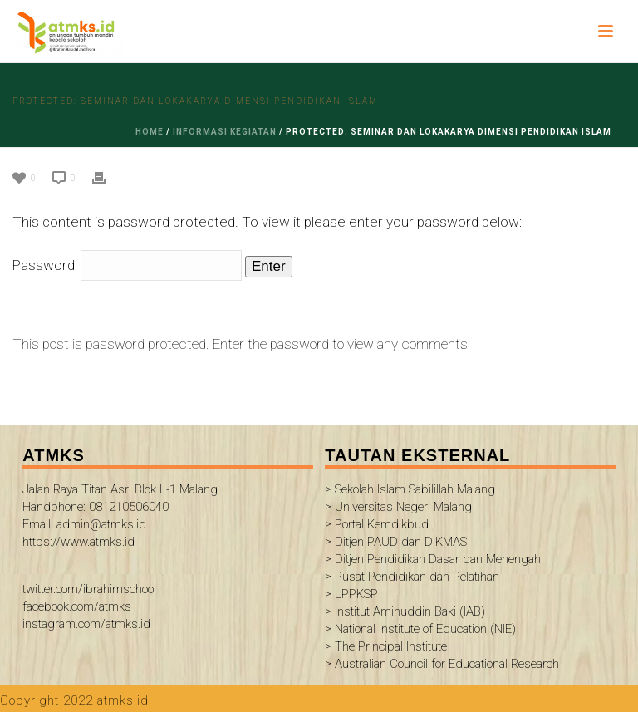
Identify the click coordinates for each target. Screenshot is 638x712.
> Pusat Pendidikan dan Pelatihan (412, 576)
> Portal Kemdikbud (377, 524)
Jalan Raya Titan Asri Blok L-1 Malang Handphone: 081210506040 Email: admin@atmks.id (120, 507)
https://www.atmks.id (78, 541)
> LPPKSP (351, 594)
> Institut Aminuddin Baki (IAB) (405, 611)
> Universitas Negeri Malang (398, 506)
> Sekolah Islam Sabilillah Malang (410, 489)
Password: (127, 265)
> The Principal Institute (386, 646)
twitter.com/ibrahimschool (89, 589)
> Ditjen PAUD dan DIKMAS (396, 541)
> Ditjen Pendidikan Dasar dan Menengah (433, 559)
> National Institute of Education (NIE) (420, 628)
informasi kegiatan (225, 131)
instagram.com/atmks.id (86, 623)
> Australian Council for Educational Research (442, 663)
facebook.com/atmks (76, 606)
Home (149, 131)
